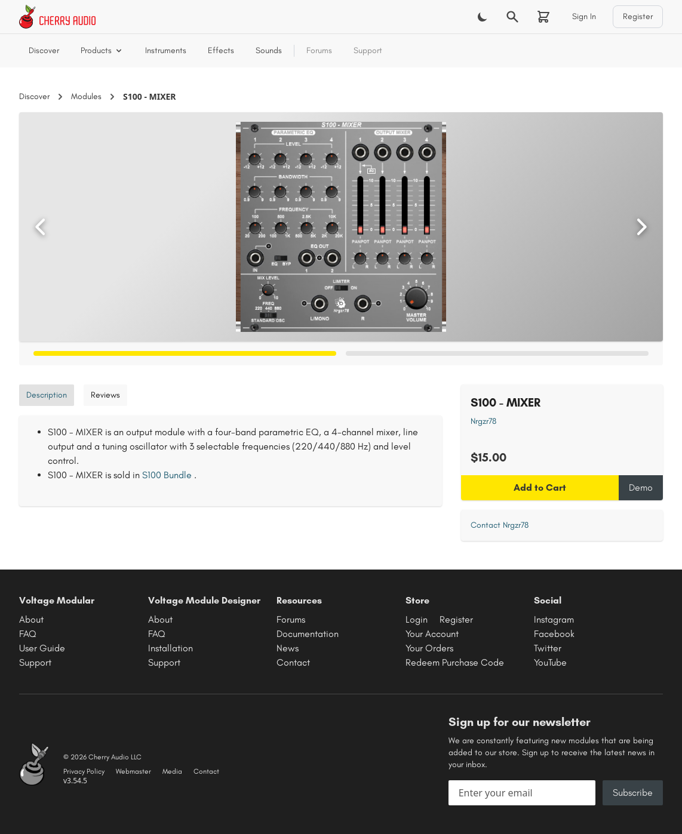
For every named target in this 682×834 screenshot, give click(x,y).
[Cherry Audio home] (57, 17)
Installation (170, 648)
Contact (293, 662)
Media (172, 771)
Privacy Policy (84, 771)
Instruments (165, 50)
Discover (44, 50)
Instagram (554, 619)
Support (368, 50)
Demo (641, 487)
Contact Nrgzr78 (500, 525)
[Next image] (641, 227)
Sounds (269, 50)
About (31, 619)
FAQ (27, 633)
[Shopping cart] (543, 17)
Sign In (584, 16)
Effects (221, 50)
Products (102, 50)
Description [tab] (46, 395)
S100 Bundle (167, 475)
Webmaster (133, 771)
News (288, 648)
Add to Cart (540, 487)
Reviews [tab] (105, 395)
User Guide (42, 648)
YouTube (550, 662)
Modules (86, 96)
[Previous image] (40, 227)
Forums (319, 50)
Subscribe (633, 792)
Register (638, 16)
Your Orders (429, 648)
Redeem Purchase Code (454, 662)
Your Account (432, 633)
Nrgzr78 (483, 421)
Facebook (554, 633)
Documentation (308, 633)
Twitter (547, 648)
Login (416, 619)
